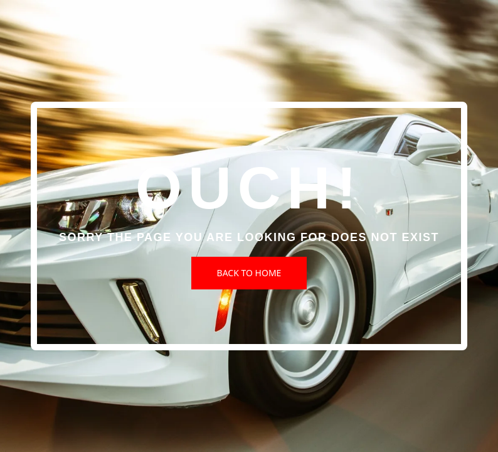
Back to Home (249, 273)
